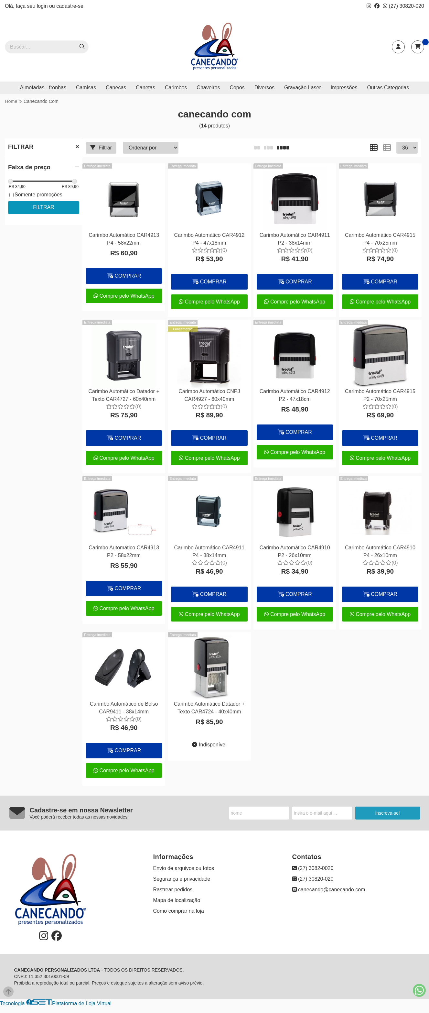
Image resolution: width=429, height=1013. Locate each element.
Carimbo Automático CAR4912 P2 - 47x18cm (295, 395)
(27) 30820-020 (403, 6)
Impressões (344, 87)
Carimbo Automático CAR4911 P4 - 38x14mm (209, 551)
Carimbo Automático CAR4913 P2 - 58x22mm (124, 551)
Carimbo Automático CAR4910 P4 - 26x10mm (380, 551)
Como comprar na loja (178, 911)
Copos (237, 87)
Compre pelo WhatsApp (123, 296)
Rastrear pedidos (173, 889)
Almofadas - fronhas (43, 87)
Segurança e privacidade (181, 879)
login (43, 6)
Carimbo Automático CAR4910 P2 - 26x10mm (295, 551)
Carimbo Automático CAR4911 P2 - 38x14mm (295, 239)
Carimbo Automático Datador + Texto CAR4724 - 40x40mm (209, 707)
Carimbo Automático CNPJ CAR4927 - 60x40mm (209, 395)
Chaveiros (208, 87)
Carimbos (176, 87)
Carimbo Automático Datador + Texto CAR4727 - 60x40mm (124, 395)
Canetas (145, 87)
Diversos (264, 87)
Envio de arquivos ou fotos (183, 868)
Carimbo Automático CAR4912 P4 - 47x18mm (209, 239)
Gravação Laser (302, 87)
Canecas (116, 87)
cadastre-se (69, 6)
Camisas (86, 87)
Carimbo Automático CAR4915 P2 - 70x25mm (380, 395)
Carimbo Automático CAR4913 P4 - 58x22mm (124, 239)
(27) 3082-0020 (313, 868)
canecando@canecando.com (328, 889)
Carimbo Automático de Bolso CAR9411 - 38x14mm (124, 707)
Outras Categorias (388, 87)
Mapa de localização (176, 900)
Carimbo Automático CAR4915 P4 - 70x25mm (380, 239)
